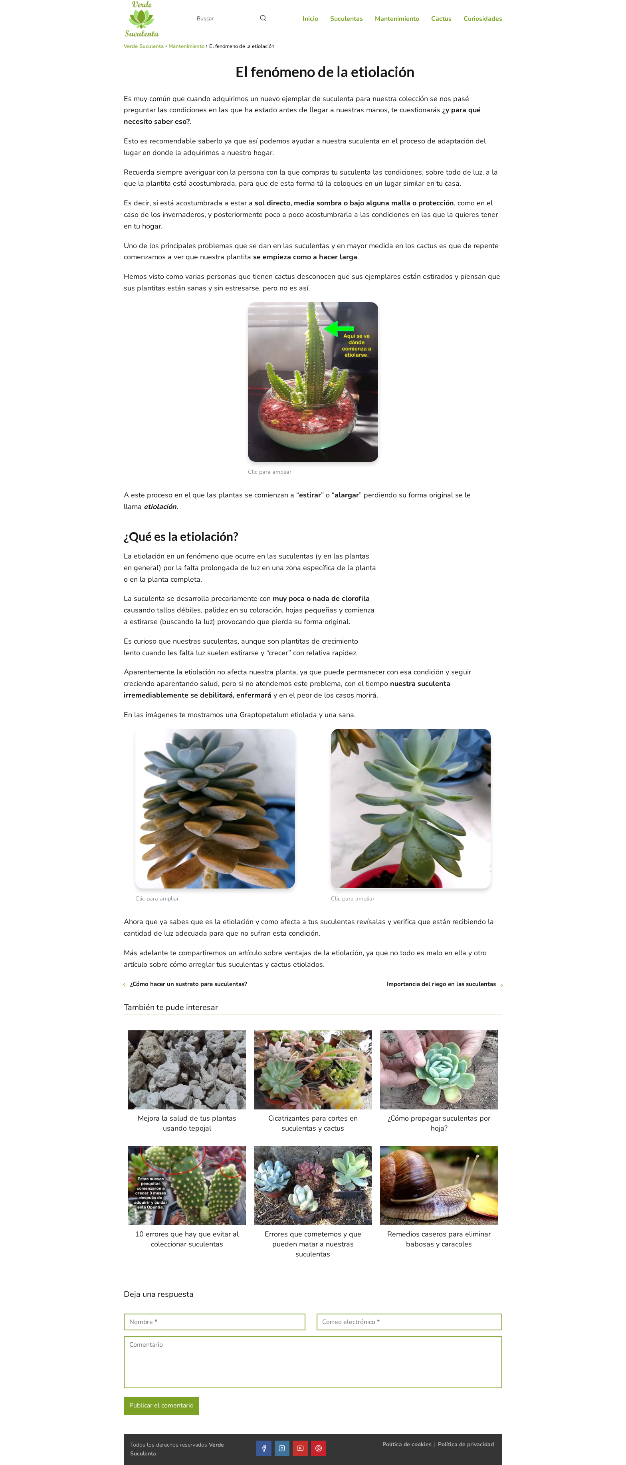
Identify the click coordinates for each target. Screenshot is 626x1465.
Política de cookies (407, 1444)
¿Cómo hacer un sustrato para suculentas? (188, 984)
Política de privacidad (466, 1444)
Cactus (441, 18)
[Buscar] (263, 18)
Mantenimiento (397, 18)
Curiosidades (483, 18)
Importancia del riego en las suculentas (441, 984)
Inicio (310, 18)
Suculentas (346, 18)
